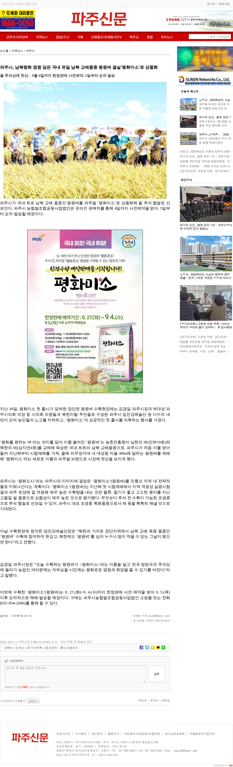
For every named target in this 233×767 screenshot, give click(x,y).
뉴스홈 (4, 51)
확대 (10, 648)
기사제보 (80, 734)
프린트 (53, 648)
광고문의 (97, 734)
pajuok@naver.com (186, 750)
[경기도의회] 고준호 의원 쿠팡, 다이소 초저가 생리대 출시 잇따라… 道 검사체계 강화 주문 (206, 327)
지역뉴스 (42, 37)
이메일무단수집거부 (202, 734)
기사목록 (36, 648)
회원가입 (224, 4)
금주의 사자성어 (17, 37)
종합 (150, 37)
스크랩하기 (71, 648)
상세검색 (224, 36)
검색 (213, 36)
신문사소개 (63, 734)
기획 (80, 37)
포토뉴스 (167, 37)
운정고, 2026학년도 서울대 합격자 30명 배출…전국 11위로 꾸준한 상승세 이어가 (205, 276)
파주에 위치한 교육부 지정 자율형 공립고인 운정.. (214, 108)
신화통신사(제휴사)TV (106, 37)
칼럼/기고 (62, 37)
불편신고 (113, 734)
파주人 (134, 37)
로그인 (211, 4)
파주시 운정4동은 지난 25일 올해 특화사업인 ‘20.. (215, 142)
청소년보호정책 (175, 734)
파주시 (30, 51)
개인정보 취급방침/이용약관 (142, 734)
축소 (21, 648)
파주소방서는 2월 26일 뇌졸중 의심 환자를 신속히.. (215, 125)
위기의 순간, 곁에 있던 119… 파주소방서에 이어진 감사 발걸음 (206, 226)
